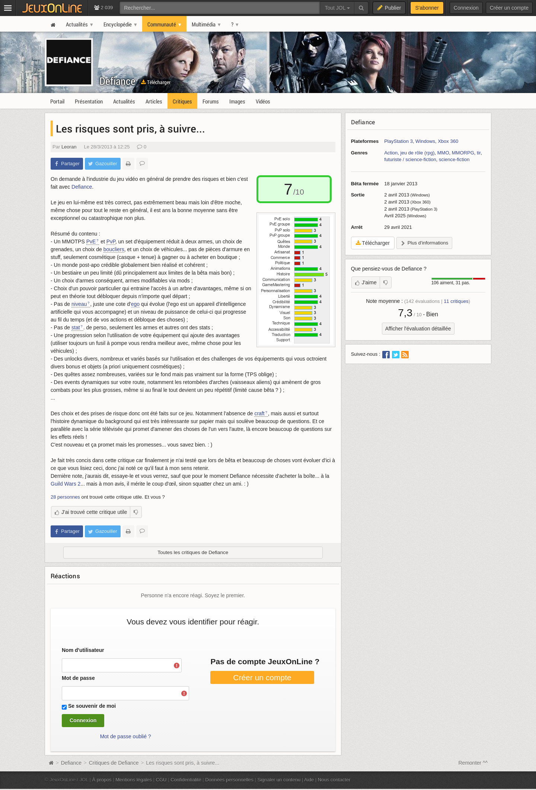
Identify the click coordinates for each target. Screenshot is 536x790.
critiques (456, 301)
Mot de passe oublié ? (125, 736)
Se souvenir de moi (92, 706)
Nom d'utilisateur (83, 650)
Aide (309, 780)
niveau (79, 304)
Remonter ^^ (473, 763)
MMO (443, 153)
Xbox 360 (448, 141)
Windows (425, 141)
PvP (110, 241)
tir (479, 153)
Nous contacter (334, 780)
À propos (102, 780)
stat (75, 327)
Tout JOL (337, 8)
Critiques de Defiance (114, 763)
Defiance (117, 81)
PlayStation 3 (398, 141)
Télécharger (155, 82)
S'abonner (426, 8)
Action (391, 153)
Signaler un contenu (278, 780)
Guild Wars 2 (65, 484)
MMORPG (463, 153)
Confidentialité (185, 780)
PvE (91, 241)
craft (259, 413)
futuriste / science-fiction (410, 159)
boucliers (113, 249)
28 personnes (65, 497)
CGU (161, 780)
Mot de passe (78, 678)
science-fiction (454, 159)
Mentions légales (133, 780)
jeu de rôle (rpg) (418, 153)
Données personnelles (229, 780)
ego (135, 304)
